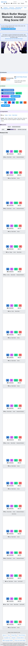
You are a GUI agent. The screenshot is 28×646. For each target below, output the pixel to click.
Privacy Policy (14, 635)
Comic (2, 120)
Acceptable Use (7, 637)
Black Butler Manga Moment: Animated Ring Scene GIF (14, 8)
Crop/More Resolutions (8, 99)
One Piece (5, 119)
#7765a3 (11, 129)
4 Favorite (5, 96)
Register (22, 3)
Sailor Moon (20, 118)
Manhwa (23, 119)
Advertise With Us (20, 637)
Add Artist (3, 79)
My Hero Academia (12, 119)
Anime (10, 115)
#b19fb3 (14, 129)
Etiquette (13, 637)
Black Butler (14, 115)
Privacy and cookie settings (20, 640)
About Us (4, 635)
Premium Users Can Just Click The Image (14, 38)
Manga (11, 252)
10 (16, 380)
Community (14, 3)
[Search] (26, 2)
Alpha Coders (4, 1)
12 (16, 246)
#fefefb (5, 129)
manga (6, 115)
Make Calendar (15, 96)
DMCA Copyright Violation (8, 640)
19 (16, 172)
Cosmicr (8, 79)
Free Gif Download (7, 90)
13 (16, 151)
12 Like (18, 93)
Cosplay (15, 118)
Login (19, 3)
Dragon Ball (10, 118)
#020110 (8, 129)
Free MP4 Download (7, 93)
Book (6, 118)
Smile (8, 604)
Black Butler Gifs (19, 7)
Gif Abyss (6, 7)
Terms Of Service (22, 635)
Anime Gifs (11, 7)
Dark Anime (14, 513)
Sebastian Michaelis (20, 157)
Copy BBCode (5, 105)
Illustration (18, 119)
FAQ (9, 635)
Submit (8, 3)
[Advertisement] (14, 62)
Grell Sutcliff (20, 581)
